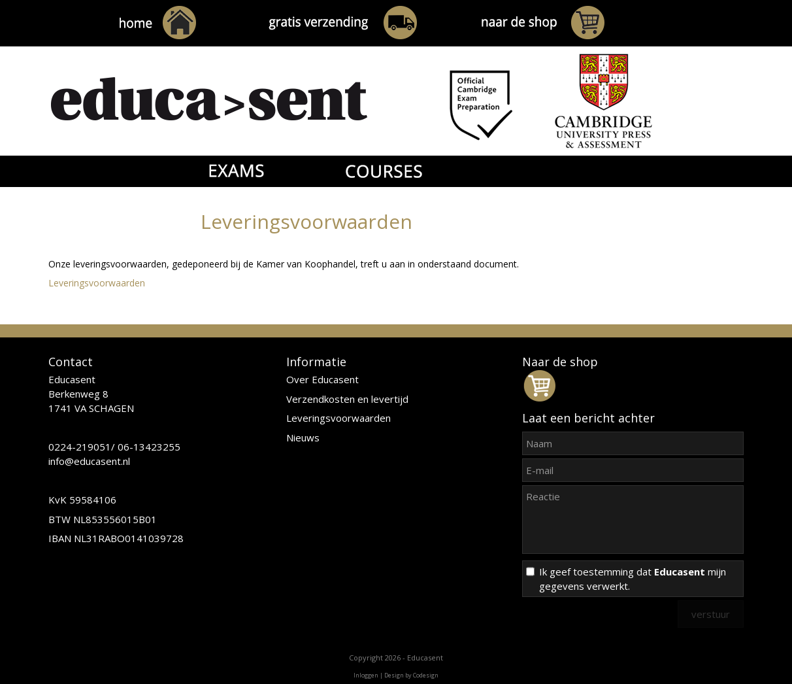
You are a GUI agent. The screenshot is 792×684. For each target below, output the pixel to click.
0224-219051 (79, 446)
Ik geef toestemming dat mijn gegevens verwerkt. (632, 578)
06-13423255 (149, 446)
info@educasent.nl (89, 461)
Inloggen (366, 675)
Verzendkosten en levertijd (347, 398)
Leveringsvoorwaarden (96, 283)
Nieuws (303, 437)
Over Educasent (322, 379)
